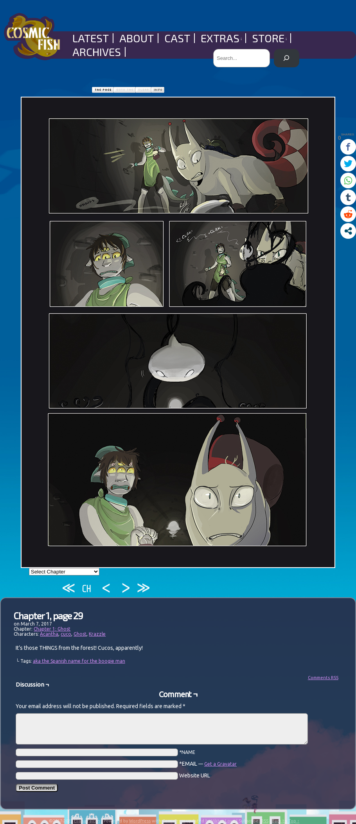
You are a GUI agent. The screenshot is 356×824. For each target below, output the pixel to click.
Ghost (80, 633)
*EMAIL (208, 764)
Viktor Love (223, 821)
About (136, 38)
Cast (177, 38)
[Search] (286, 58)
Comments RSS (323, 677)
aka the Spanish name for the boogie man (79, 661)
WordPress (140, 821)
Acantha (49, 633)
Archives (96, 52)
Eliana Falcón (87, 821)
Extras (222, 38)
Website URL (194, 775)
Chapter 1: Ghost (52, 628)
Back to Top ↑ (286, 821)
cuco (66, 633)
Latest (90, 38)
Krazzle (97, 633)
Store (270, 38)
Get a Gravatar (220, 763)
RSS (264, 821)
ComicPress (173, 821)
